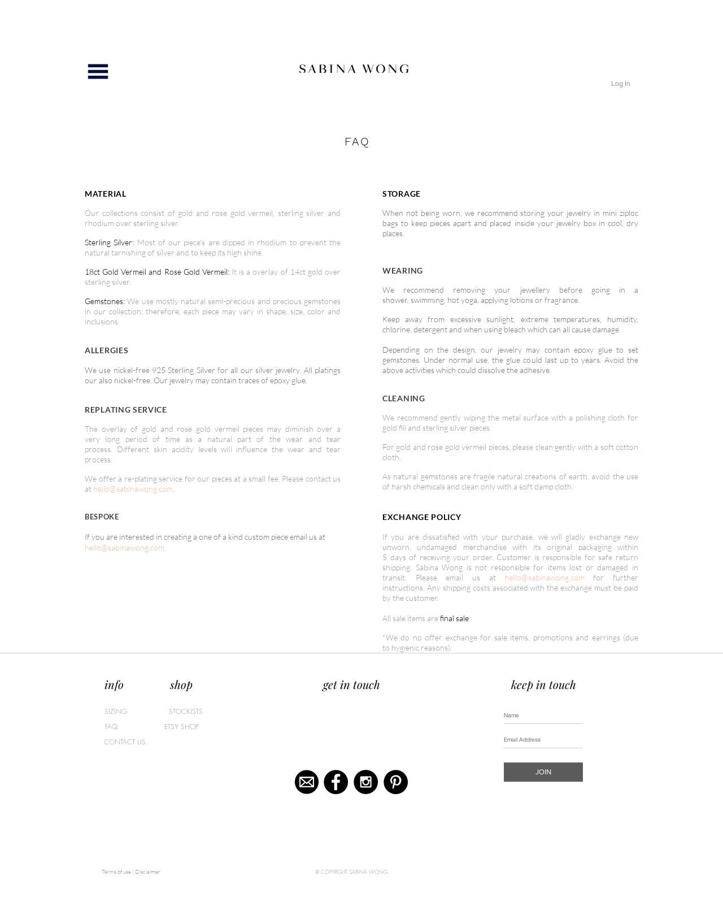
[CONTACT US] (125, 742)
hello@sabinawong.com (133, 488)
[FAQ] (132, 727)
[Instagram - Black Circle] (366, 782)
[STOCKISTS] (186, 711)
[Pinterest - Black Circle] (396, 782)
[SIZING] (116, 711)
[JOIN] (543, 772)
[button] (98, 71)
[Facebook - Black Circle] (336, 782)
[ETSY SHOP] (181, 727)
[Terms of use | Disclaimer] (131, 872)
